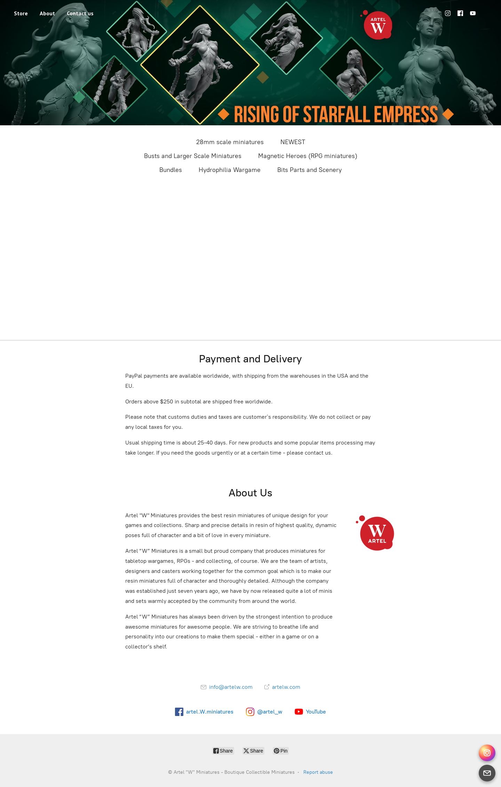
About (47, 13)
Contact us (80, 13)
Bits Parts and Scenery (309, 170)
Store (21, 13)
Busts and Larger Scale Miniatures (192, 156)
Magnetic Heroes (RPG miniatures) (307, 156)
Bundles (170, 170)
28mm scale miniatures (230, 142)
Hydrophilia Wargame (230, 170)
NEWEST (292, 142)
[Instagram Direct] (487, 753)
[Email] (487, 773)
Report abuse (318, 772)
